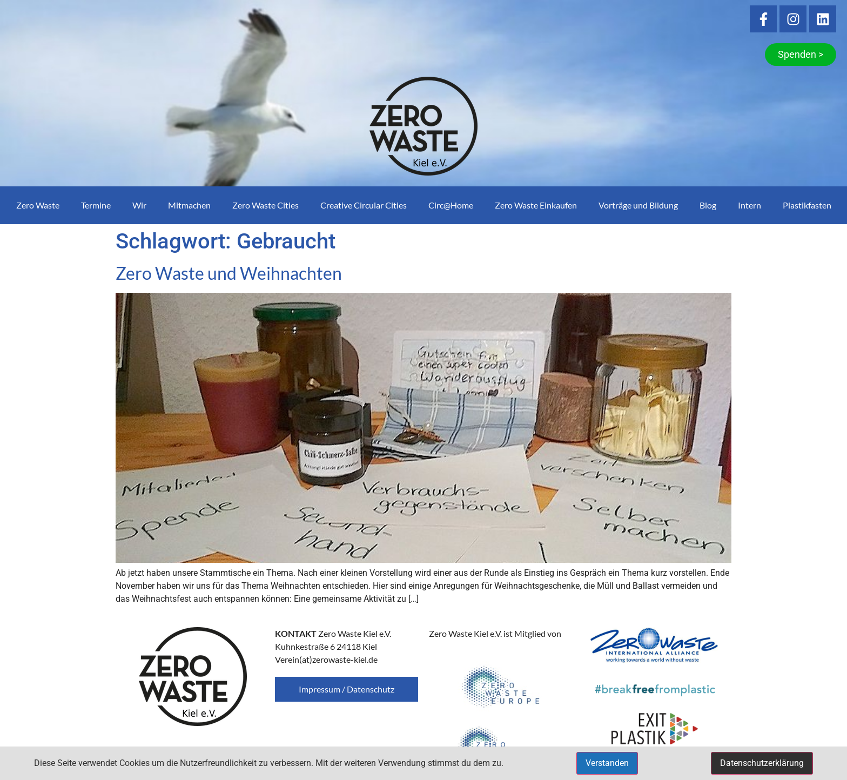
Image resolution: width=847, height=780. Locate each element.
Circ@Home (450, 205)
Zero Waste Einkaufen (536, 205)
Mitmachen (189, 205)
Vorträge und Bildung (638, 205)
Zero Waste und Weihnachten (229, 273)
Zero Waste (37, 205)
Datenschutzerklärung (762, 763)
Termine (96, 205)
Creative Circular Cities (363, 205)
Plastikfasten (807, 205)
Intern (749, 205)
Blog (708, 205)
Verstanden (607, 763)
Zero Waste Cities (265, 205)
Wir (139, 205)
